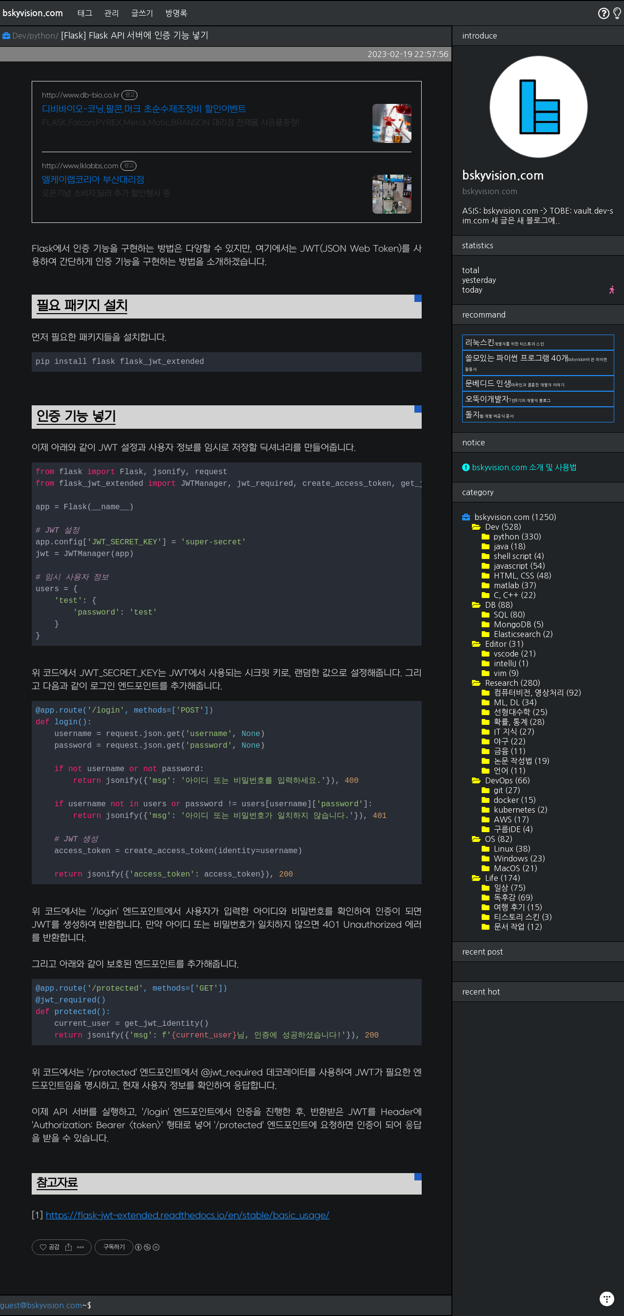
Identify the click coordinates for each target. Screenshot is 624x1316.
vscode (514, 654)
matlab (514, 585)
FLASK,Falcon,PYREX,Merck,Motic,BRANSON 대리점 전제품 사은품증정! (170, 123)
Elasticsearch (522, 634)
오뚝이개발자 (508, 399)
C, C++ (514, 595)
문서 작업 (517, 927)
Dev (502, 527)
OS (498, 839)
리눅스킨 (504, 342)
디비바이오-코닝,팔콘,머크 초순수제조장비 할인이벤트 (144, 109)
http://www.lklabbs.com (80, 166)
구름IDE (512, 829)
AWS (510, 819)
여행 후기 (517, 907)
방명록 (176, 13)
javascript (519, 566)
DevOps (506, 780)
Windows (519, 858)
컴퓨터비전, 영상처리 (537, 693)
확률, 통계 (518, 722)
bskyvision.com (32, 13)
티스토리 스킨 (522, 917)
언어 (509, 771)
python (517, 536)
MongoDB (518, 624)
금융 (509, 751)
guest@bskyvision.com (41, 1305)
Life (502, 878)
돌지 (489, 415)
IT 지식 (513, 732)
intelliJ (510, 663)
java (509, 546)
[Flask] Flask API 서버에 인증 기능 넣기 (134, 35)
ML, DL (514, 702)
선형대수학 (520, 712)
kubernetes (520, 810)
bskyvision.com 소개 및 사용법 (519, 467)
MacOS (515, 868)
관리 (111, 13)
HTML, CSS (522, 575)
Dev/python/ (31, 36)
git (506, 790)
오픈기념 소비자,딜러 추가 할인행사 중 (106, 193)
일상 (509, 888)
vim (505, 673)
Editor (503, 644)
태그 (85, 13)
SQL (509, 614)
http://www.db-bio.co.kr (80, 95)
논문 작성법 (521, 761)
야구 (509, 741)
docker (514, 800)
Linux (511, 849)
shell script (518, 556)
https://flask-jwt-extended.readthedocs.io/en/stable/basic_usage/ (188, 1216)
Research (512, 683)
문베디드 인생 (515, 383)
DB (498, 605)
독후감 (512, 897)
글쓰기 (142, 13)
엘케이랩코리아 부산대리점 (93, 180)
